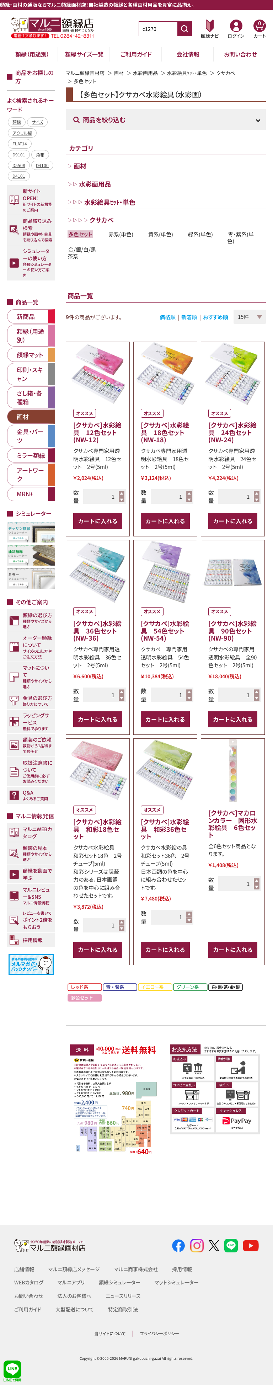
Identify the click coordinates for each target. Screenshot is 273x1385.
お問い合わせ (240, 54)
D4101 (18, 176)
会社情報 (188, 54)
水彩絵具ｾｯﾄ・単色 (187, 72)
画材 (119, 72)
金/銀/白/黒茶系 (82, 253)
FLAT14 (19, 143)
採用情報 (182, 1269)
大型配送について (74, 1309)
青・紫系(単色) (240, 237)
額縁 (16, 122)
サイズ (37, 122)
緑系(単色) (200, 234)
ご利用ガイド (136, 54)
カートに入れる (98, 521)
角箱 (40, 154)
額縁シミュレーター (119, 1282)
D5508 (18, 165)
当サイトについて (109, 1333)
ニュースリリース (123, 1295)
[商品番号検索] (184, 29)
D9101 (18, 154)
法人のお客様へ (74, 1295)
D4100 (42, 165)
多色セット (80, 234)
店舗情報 (24, 1269)
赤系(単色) (120, 234)
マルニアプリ (71, 1282)
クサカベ (225, 72)
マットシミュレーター (177, 1282)
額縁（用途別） (32, 54)
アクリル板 (22, 133)
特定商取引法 (123, 1309)
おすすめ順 (215, 317)
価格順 (168, 317)
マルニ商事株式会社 (136, 1269)
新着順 (189, 317)
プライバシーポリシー (159, 1333)
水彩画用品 (145, 72)
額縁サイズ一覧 (84, 54)
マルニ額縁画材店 (85, 72)
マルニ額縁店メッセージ (74, 1269)
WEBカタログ (28, 1282)
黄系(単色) (160, 234)
